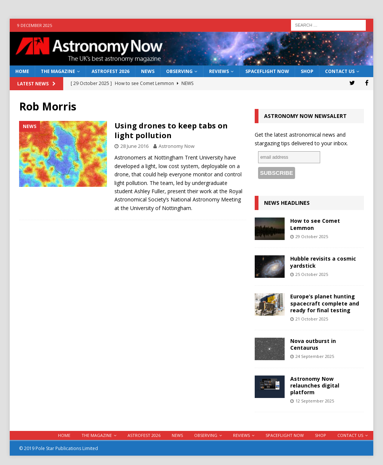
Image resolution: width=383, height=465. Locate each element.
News (147, 71)
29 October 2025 (311, 236)
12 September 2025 (314, 401)
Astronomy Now (176, 146)
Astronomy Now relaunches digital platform (314, 385)
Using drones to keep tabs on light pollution (171, 130)
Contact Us (340, 71)
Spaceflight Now (267, 71)
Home (22, 71)
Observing (179, 71)
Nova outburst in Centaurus (313, 344)
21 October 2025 (311, 319)
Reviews (219, 71)
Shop (307, 71)
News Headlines (287, 202)
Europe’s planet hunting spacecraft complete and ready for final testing (324, 303)
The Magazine (58, 71)
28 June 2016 (134, 146)
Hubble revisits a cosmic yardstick (323, 262)
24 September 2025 (314, 356)
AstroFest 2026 (110, 71)
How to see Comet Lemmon (315, 224)
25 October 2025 (311, 274)
